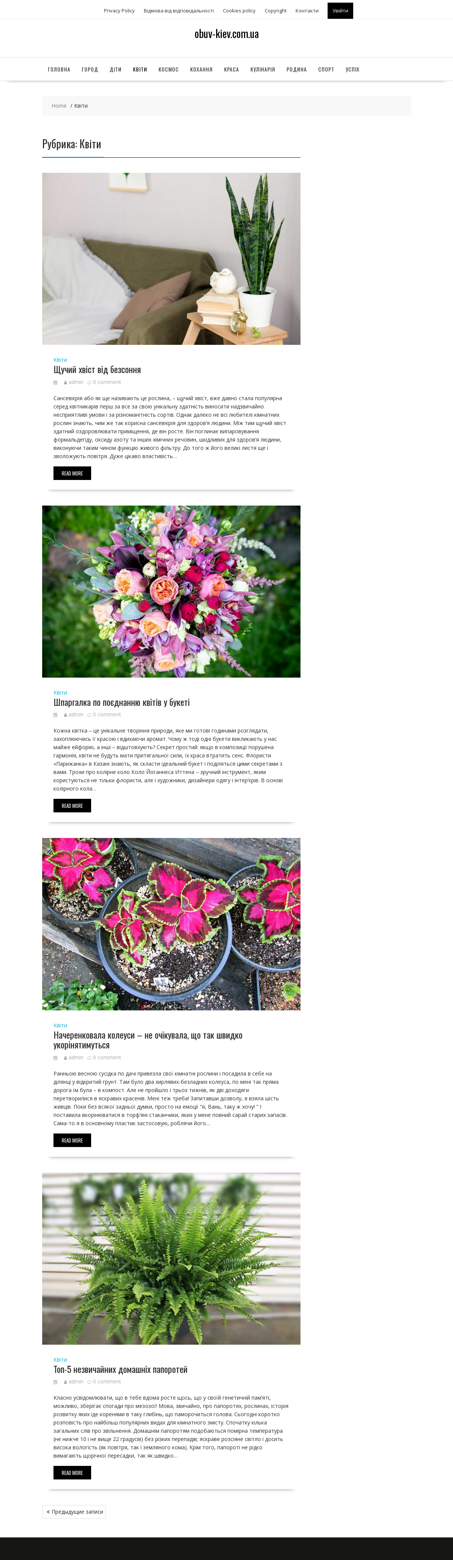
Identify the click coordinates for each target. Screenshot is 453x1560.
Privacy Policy (119, 10)
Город (90, 69)
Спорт (326, 69)
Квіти (140, 69)
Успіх (353, 69)
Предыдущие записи (77, 1511)
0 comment (107, 381)
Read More (72, 473)
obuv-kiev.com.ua (227, 33)
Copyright (276, 10)
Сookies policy (239, 10)
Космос (169, 69)
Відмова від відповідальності (179, 10)
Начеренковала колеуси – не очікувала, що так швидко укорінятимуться (148, 1039)
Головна (59, 69)
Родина (297, 69)
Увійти (340, 10)
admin (74, 381)
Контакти (307, 10)
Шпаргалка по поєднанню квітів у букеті (121, 701)
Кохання (201, 69)
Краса (231, 69)
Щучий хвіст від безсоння (97, 369)
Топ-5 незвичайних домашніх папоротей (120, 1369)
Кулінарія (262, 69)
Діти (116, 69)
